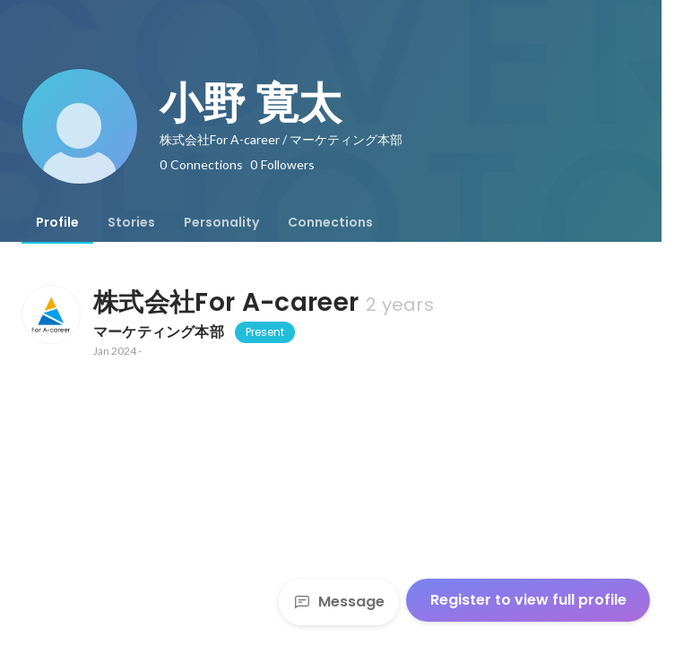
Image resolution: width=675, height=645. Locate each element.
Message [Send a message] (339, 601)
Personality (221, 222)
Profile (57, 222)
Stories (131, 222)
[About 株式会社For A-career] (50, 314)
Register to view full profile (528, 599)
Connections (330, 222)
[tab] (57, 222)
